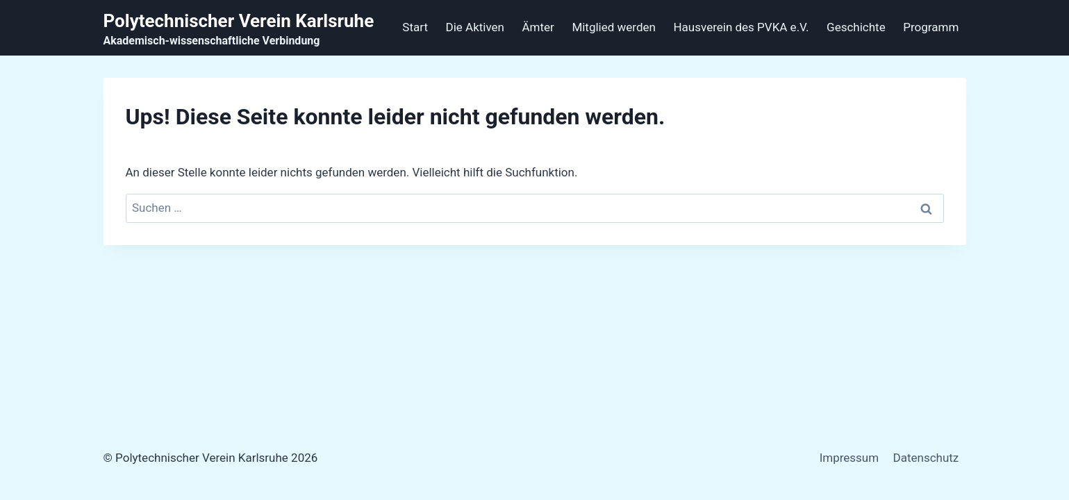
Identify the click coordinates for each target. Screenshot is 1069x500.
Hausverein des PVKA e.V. (741, 27)
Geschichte (856, 27)
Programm (931, 27)
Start (415, 27)
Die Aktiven (475, 27)
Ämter (538, 27)
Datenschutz (926, 458)
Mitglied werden (614, 27)
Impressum (849, 458)
